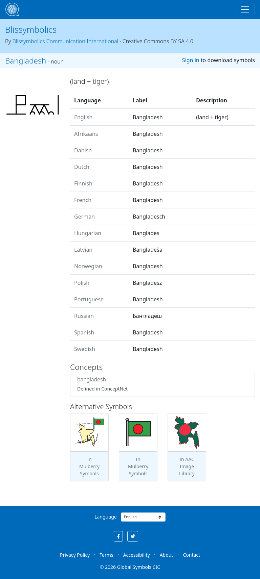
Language (105, 516)
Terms (106, 555)
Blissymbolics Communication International (65, 41)
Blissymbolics (31, 29)
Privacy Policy (75, 555)
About (166, 555)
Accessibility (136, 555)
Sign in (190, 60)
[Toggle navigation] (245, 9)
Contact (191, 555)
